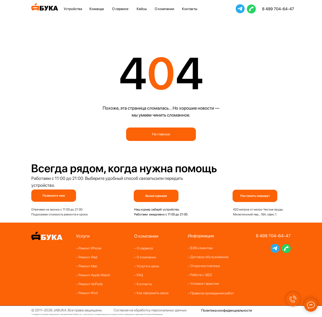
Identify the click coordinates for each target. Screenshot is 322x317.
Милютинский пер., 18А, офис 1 (254, 214)
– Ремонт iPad (86, 257)
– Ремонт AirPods (89, 284)
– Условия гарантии (203, 283)
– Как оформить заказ (151, 293)
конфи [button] (222, 310)
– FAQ (138, 275)
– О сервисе (143, 248)
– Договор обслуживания (208, 257)
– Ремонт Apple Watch (93, 275)
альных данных (175, 310)
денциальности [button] (240, 310)
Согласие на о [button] (125, 310)
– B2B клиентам (200, 248)
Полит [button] (206, 310)
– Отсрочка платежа (204, 266)
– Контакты (143, 284)
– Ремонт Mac (86, 266)
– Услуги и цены (146, 266)
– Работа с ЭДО (200, 275)
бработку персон (149, 310)
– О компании (145, 257)
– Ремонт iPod (87, 293)
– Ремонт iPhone (88, 248)
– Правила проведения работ (211, 293)
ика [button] (214, 310)
